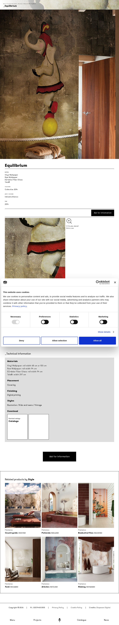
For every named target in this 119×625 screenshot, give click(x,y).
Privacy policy (19, 306)
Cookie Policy (76, 607)
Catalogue (81, 620)
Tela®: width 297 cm (16, 374)
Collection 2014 (26, 3)
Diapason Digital (103, 607)
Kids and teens (26, 405)
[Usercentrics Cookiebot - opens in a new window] (98, 282)
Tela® (7, 182)
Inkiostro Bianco (11, 197)
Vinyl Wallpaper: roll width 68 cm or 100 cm (26, 365)
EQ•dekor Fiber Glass (14, 180)
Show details (104, 332)
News (106, 620)
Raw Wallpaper (11, 177)
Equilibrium (34, 3)
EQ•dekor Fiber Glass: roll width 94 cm (24, 371)
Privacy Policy (58, 607)
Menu (12, 620)
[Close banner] (115, 282)
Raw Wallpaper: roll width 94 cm (22, 368)
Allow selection (59, 340)
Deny (21, 340)
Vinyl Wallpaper (11, 175)
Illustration (12, 405)
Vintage (38, 405)
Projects (37, 620)
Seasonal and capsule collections (14, 3)
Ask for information (103, 213)
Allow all (97, 340)
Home (4, 3)
